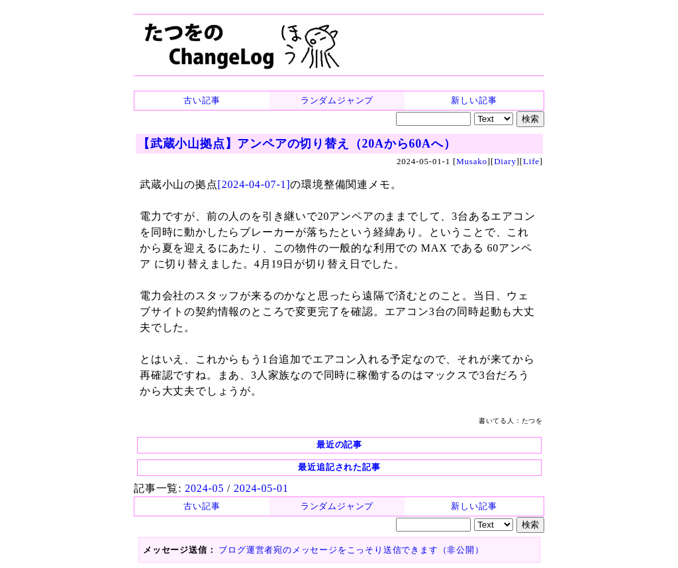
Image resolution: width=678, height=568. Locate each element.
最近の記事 (339, 445)
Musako (471, 161)
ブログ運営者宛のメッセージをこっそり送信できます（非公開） (350, 550)
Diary (505, 161)
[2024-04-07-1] (254, 184)
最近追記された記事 (339, 467)
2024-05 (204, 488)
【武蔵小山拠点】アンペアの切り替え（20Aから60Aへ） (297, 143)
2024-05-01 (261, 488)
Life (531, 161)
